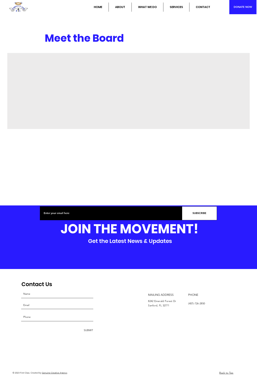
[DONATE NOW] (242, 7)
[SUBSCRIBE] (199, 213)
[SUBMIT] (88, 330)
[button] (120, 7)
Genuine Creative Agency (54, 372)
